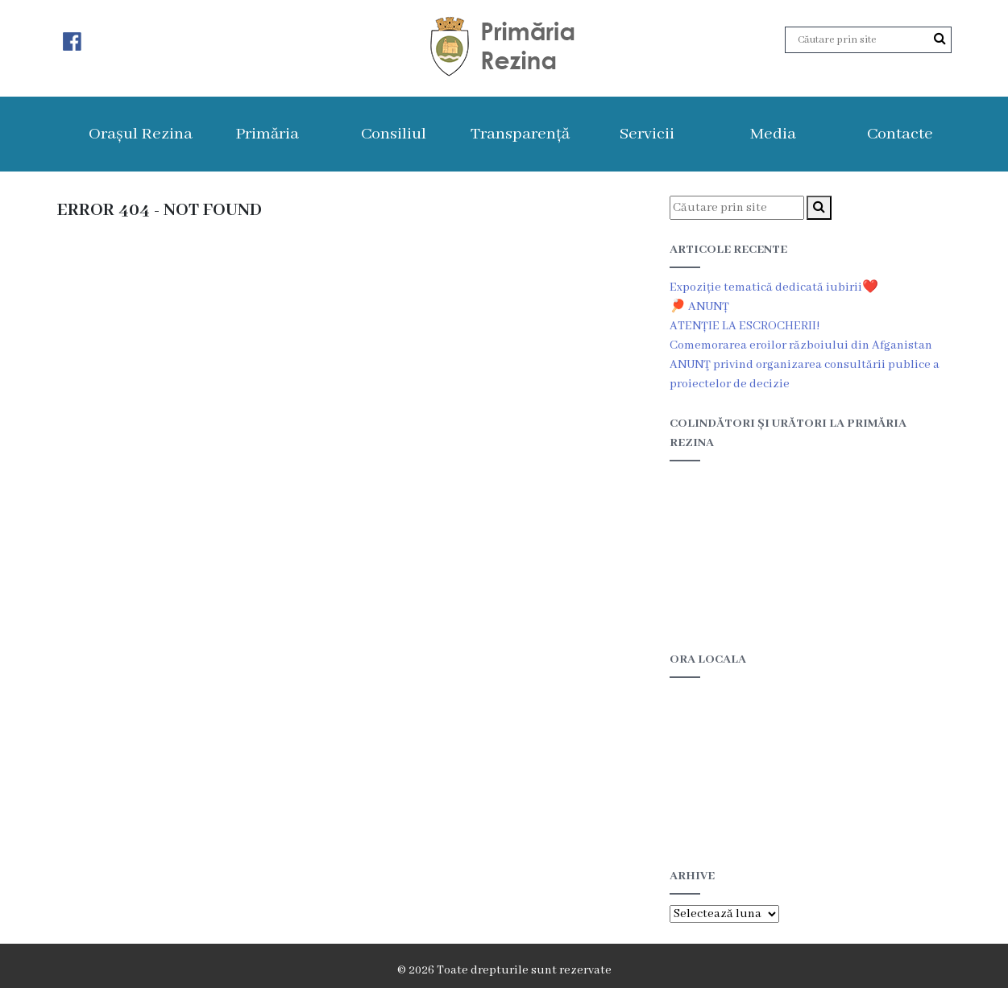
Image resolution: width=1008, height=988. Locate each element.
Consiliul (393, 134)
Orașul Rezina (141, 134)
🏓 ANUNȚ (699, 307)
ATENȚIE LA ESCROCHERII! (744, 326)
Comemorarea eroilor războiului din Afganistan (801, 345)
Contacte (900, 134)
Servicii (647, 134)
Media (773, 134)
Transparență (520, 134)
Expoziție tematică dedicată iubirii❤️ (774, 287)
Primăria (267, 134)
